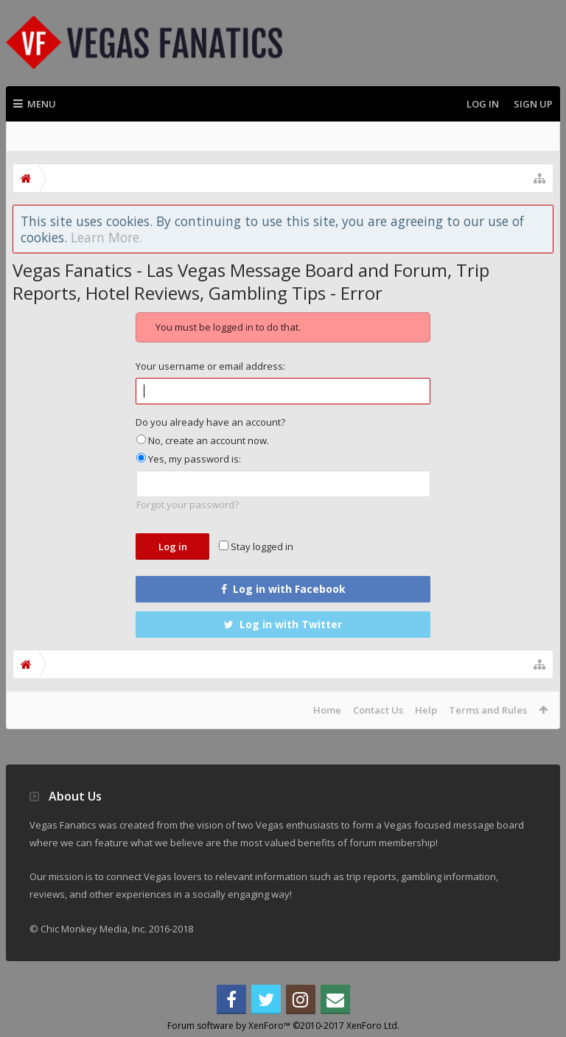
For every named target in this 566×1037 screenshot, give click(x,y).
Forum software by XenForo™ (283, 1025)
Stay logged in (256, 546)
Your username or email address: (210, 366)
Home (327, 710)
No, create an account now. (202, 440)
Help (426, 710)
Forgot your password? (187, 504)
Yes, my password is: (188, 458)
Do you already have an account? (210, 422)
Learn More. (106, 237)
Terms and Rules (488, 710)
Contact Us (378, 710)
